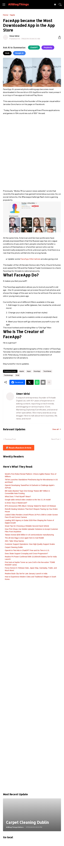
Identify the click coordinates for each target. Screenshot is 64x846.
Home (5, 15)
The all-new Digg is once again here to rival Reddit (24, 538)
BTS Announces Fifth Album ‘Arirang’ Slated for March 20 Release (30, 506)
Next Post (55, 439)
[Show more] (49, 382)
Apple (12, 15)
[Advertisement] (32, 687)
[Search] (60, 4)
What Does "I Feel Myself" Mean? (18, 497)
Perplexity (48, 47)
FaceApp (37, 371)
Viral (17, 375)
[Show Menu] (4, 4)
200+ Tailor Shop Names (14, 541)
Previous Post (10, 439)
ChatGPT (34, 47)
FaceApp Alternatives (30, 259)
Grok (7, 53)
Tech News (47, 371)
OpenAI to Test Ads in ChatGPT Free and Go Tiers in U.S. (27, 550)
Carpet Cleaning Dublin (14, 547)
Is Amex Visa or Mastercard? (16, 503)
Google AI (19, 53)
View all (55, 429)
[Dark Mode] (55, 4)
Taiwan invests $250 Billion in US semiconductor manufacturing (29, 535)
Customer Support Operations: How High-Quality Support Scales (30, 544)
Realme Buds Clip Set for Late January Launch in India (26, 574)
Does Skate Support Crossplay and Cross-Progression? (26, 554)
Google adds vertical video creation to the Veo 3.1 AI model (28, 500)
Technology (8, 375)
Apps (29, 371)
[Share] (58, 37)
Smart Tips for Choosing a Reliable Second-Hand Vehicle (27, 526)
